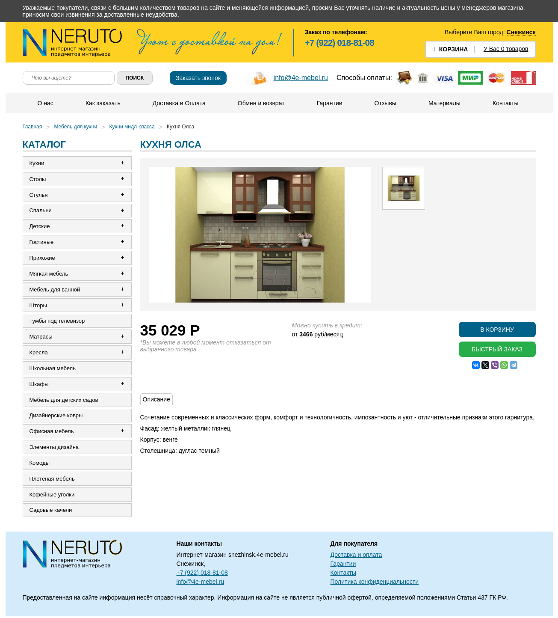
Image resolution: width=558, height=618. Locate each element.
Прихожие (42, 258)
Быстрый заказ (497, 349)
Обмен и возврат (261, 103)
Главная (32, 127)
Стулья (39, 195)
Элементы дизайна (54, 448)
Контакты (505, 103)
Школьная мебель (53, 369)
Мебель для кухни (75, 127)
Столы (38, 179)
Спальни (41, 211)
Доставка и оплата (356, 556)
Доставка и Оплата (179, 103)
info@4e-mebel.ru (301, 77)
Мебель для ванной (55, 290)
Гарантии (329, 103)
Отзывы (385, 103)
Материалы (444, 103)
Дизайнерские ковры (56, 416)
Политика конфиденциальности (375, 583)
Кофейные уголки (52, 496)
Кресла (39, 353)
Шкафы (39, 385)
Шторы (38, 306)
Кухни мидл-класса (131, 127)
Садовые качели (51, 511)
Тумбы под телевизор (57, 321)
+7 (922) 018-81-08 (339, 43)
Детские (40, 226)
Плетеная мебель (52, 480)
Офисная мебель (52, 432)
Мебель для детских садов (64, 401)
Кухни (37, 163)
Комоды (40, 464)
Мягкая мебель (49, 274)
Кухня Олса (180, 127)
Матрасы (41, 337)
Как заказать (103, 103)
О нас (45, 103)
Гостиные (42, 242)
